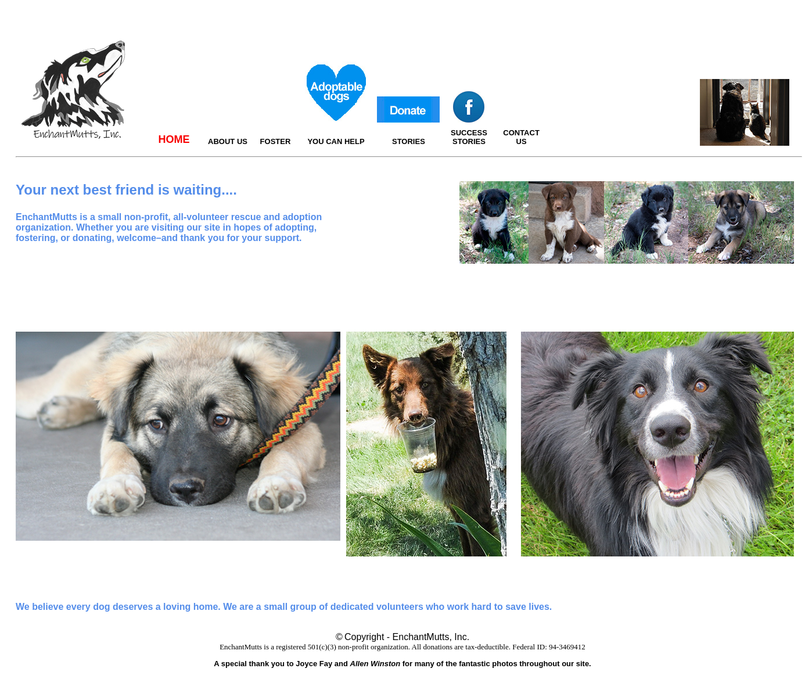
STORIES (408, 141)
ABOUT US (227, 141)
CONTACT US (521, 137)
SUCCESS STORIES (469, 137)
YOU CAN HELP (335, 141)
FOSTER (275, 141)
